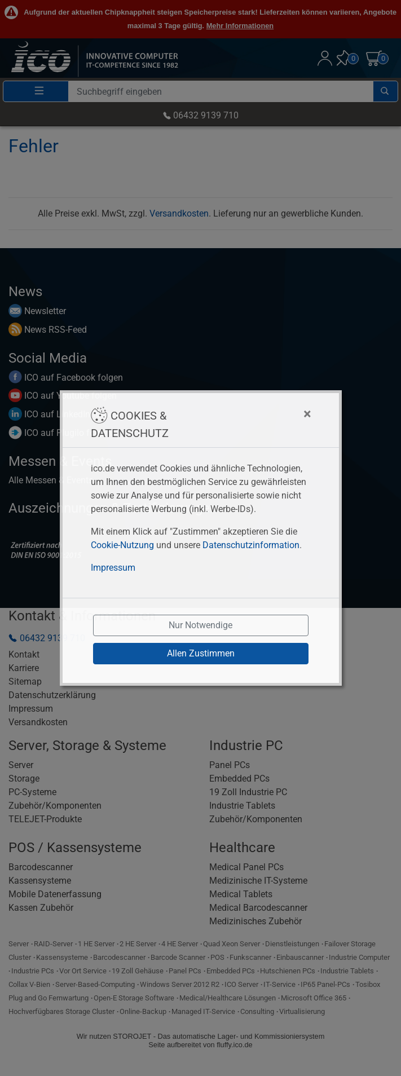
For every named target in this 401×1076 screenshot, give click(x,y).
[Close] (251, 414)
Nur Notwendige (200, 625)
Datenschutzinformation (250, 545)
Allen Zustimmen (201, 653)
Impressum (113, 567)
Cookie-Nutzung (122, 545)
